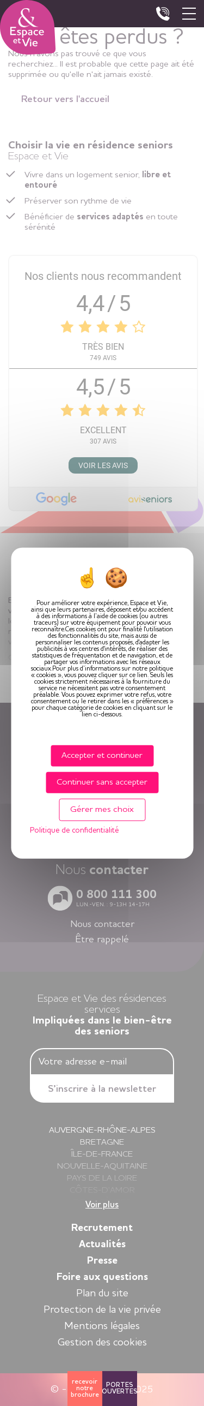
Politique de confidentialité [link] (74, 830)
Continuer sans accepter (102, 781)
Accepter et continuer (102, 755)
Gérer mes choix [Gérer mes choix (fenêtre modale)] (102, 809)
